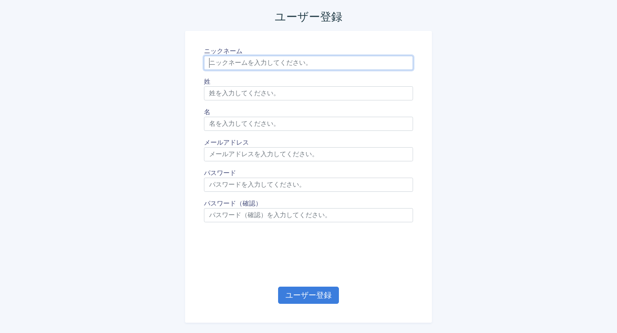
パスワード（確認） (233, 203)
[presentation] (308, 254)
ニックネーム (223, 51)
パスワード (220, 173)
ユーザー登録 (308, 295)
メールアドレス (226, 142)
